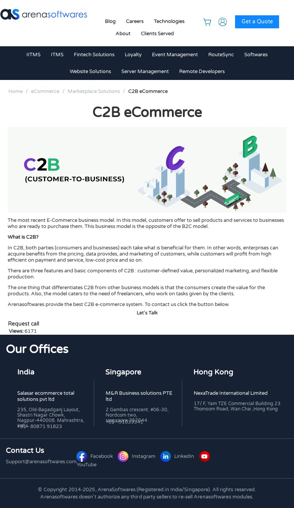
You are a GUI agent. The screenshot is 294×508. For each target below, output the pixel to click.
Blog (110, 21)
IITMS (33, 55)
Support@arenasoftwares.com (41, 462)
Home (15, 91)
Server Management (145, 71)
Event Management (175, 55)
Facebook (95, 456)
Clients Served (157, 34)
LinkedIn (177, 456)
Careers (135, 21)
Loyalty (133, 55)
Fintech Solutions (94, 55)
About (123, 34)
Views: (16, 331)
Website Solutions (90, 71)
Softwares (256, 55)
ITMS (57, 55)
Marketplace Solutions (94, 91)
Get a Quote (257, 21)
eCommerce (45, 91)
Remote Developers (202, 71)
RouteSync (221, 55)
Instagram (137, 456)
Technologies (169, 21)
